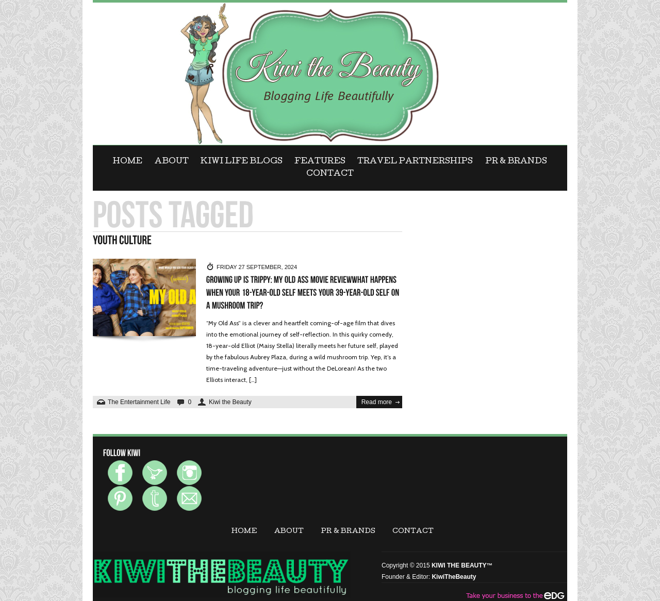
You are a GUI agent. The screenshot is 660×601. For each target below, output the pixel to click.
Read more (376, 402)
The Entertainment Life (139, 402)
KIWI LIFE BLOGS (242, 162)
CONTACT (330, 174)
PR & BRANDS (516, 162)
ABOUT (172, 162)
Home (127, 162)
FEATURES (319, 162)
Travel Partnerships (415, 162)
